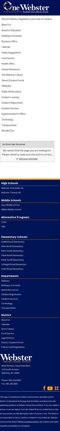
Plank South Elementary (12, 260)
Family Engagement (11, 52)
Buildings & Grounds (12, 35)
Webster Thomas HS (11, 192)
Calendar (6, 46)
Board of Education (11, 30)
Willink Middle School (11, 209)
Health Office (8, 63)
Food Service (8, 58)
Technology (7, 119)
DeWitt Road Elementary (12, 241)
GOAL (4, 222)
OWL (3, 226)
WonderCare (8, 130)
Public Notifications (11, 91)
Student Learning (10, 97)
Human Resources (11, 69)
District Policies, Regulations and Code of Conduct (27, 18)
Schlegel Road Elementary (13, 264)
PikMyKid (6, 85)
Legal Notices (7, 338)
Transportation (9, 125)
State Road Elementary (12, 269)
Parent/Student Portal (13, 80)
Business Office (9, 41)
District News (7, 329)
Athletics (5, 281)
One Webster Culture (12, 74)
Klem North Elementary (12, 246)
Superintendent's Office (14, 113)
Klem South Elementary (12, 251)
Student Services (10, 108)
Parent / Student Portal (12, 342)
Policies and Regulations (13, 347)
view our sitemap (28, 158)
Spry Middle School (10, 205)
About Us (6, 24)
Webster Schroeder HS (12, 188)
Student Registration (12, 102)
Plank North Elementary (12, 255)
